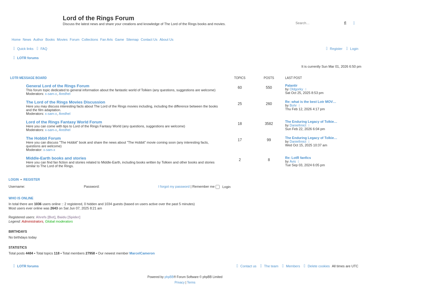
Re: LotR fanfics (298, 158)
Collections (89, 39)
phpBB (169, 277)
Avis (293, 161)
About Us (166, 39)
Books (50, 39)
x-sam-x (51, 94)
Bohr (293, 105)
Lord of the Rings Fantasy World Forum (64, 122)
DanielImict (298, 125)
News (27, 39)
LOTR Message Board (28, 78)
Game (119, 39)
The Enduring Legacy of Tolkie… (311, 121)
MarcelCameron (142, 253)
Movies (62, 39)
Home (16, 39)
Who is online (21, 198)
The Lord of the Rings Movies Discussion (65, 102)
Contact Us (149, 39)
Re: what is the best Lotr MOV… (310, 101)
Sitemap (132, 39)
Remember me (206, 186)
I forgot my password (174, 186)
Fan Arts (106, 39)
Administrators (32, 221)
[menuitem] (41, 48)
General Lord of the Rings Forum (57, 86)
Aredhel (64, 94)
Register (32, 179)
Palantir (291, 85)
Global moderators (59, 221)
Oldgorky (296, 89)
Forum (75, 39)
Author (38, 39)
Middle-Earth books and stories (56, 158)
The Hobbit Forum (43, 138)
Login (14, 179)
